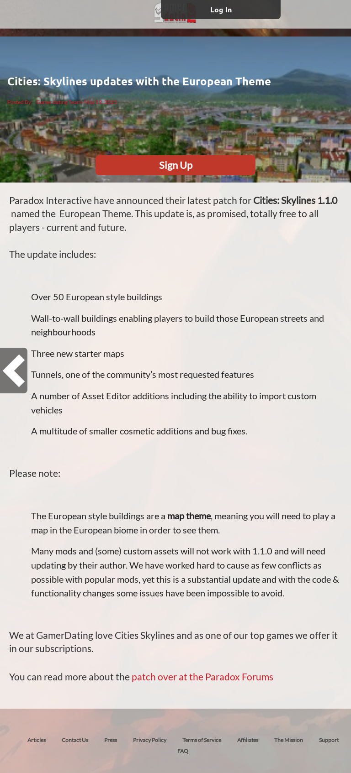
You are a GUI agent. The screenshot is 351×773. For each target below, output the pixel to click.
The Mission (288, 739)
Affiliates (247, 739)
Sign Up (175, 165)
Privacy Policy (149, 739)
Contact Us (75, 739)
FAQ (182, 750)
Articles (36, 739)
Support (329, 739)
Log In (221, 9)
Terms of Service (201, 739)
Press (110, 739)
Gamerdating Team (58, 102)
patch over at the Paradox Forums (202, 676)
